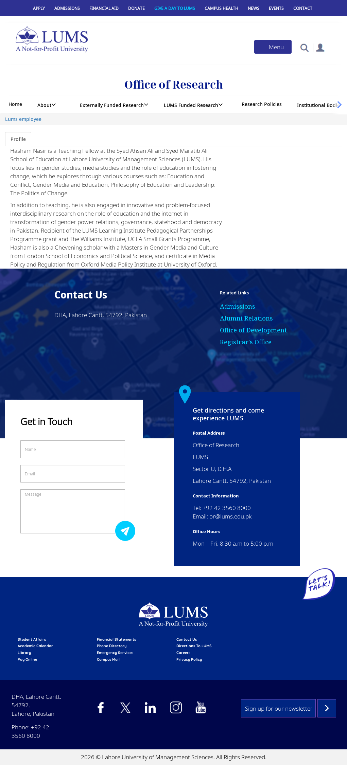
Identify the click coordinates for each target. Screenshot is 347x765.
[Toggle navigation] (273, 47)
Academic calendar (35, 645)
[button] (304, 47)
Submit (127, 530)
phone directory (111, 645)
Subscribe (326, 708)
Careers (183, 652)
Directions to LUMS (194, 645)
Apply (39, 8)
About (44, 105)
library (24, 652)
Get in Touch (46, 421)
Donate (136, 8)
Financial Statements (116, 639)
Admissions (67, 8)
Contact (302, 8)
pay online (27, 659)
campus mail (108, 659)
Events (276, 8)
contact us (186, 639)
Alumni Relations (246, 318)
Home (15, 104)
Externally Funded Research (112, 105)
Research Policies (262, 104)
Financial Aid (104, 8)
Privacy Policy (189, 659)
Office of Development (253, 330)
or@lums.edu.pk (230, 516)
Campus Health (221, 8)
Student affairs (32, 639)
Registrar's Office (246, 342)
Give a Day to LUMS (174, 8)
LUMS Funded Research (191, 105)
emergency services (115, 652)
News (253, 8)
